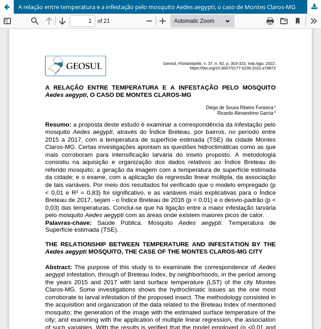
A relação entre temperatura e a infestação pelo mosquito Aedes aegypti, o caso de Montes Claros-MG (156, 7)
